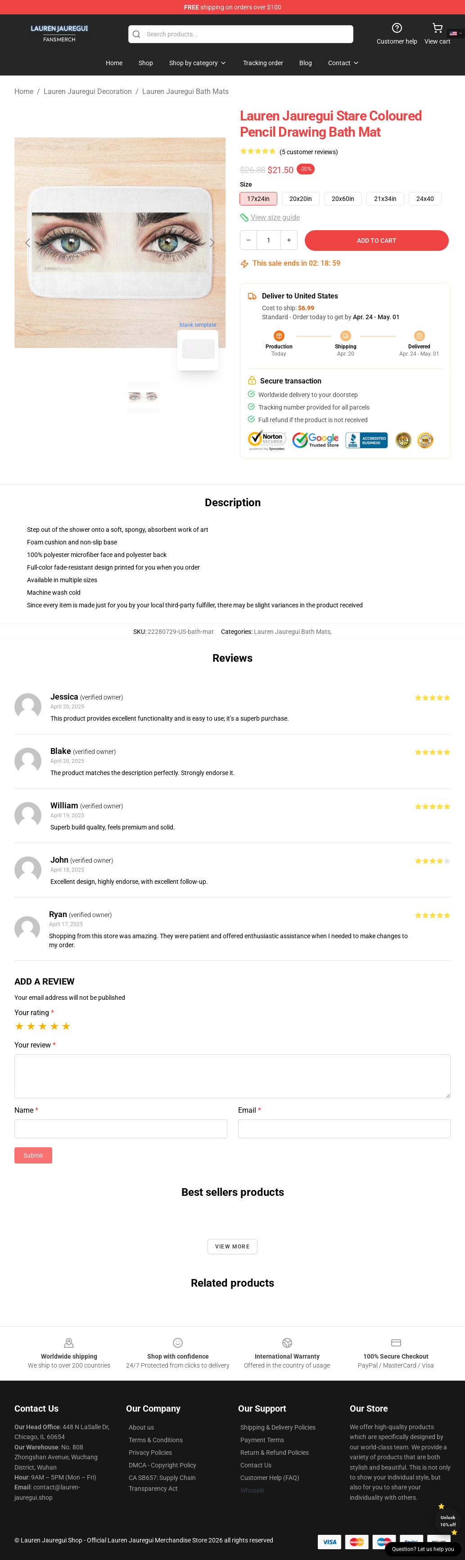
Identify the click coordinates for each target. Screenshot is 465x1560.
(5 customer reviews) (309, 152)
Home (23, 91)
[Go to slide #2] (143, 397)
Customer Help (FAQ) (269, 1477)
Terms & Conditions (156, 1440)
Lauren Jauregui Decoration (88, 91)
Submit (33, 1155)
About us (141, 1427)
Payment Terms (262, 1440)
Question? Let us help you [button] (423, 1549)
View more (232, 1247)
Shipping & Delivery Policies (278, 1427)
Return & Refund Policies (274, 1452)
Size (246, 184)
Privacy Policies (150, 1452)
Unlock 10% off (448, 1521)
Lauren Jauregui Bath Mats (185, 91)
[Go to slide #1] (96, 397)
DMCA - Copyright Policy (162, 1465)
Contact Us (255, 1465)
